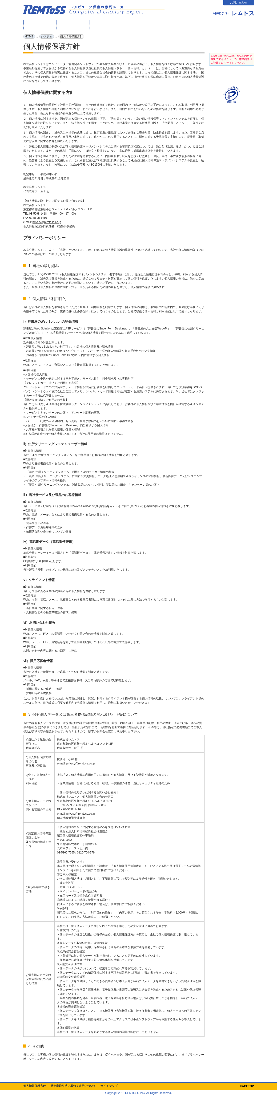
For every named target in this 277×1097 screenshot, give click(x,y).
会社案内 (237, 25)
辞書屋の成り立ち (105, 25)
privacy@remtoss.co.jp (46, 222)
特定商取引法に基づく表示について (73, 1086)
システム (46, 36)
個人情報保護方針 (34, 1086)
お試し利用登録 (231, 76)
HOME (40, 25)
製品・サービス (138, 25)
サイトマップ (108, 1086)
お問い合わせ (238, 2)
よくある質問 (204, 25)
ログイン (231, 42)
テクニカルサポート (171, 25)
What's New (72, 25)
